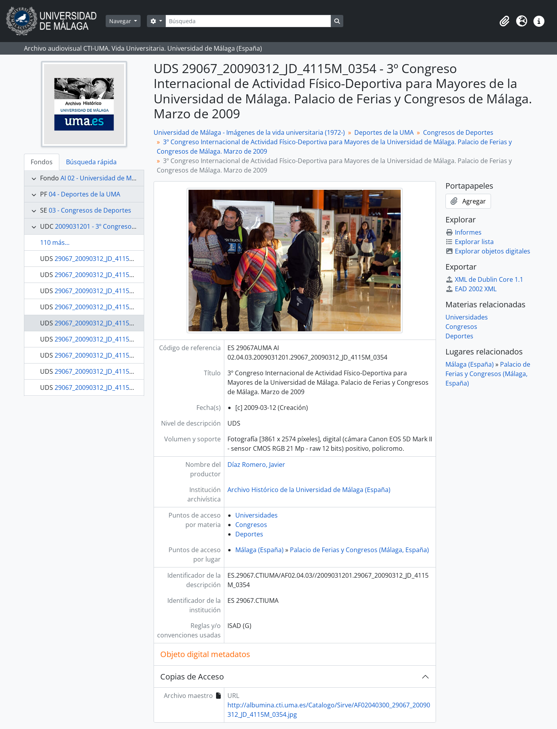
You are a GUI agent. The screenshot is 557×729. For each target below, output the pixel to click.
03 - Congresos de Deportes (90, 210)
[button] (504, 21)
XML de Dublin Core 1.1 (484, 279)
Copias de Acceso (192, 676)
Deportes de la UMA (384, 132)
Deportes (249, 534)
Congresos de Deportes (458, 132)
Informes (463, 232)
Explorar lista (469, 241)
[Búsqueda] (248, 21)
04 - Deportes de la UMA (84, 194)
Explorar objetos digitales (487, 251)
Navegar (121, 21)
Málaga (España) (259, 549)
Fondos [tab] (42, 162)
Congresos (251, 524)
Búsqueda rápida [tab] (91, 162)
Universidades (256, 515)
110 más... (55, 242)
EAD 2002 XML (471, 289)
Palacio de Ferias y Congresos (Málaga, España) (359, 549)
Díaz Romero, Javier (256, 464)
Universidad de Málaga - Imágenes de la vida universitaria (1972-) (249, 132)
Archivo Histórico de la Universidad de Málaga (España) (308, 489)
